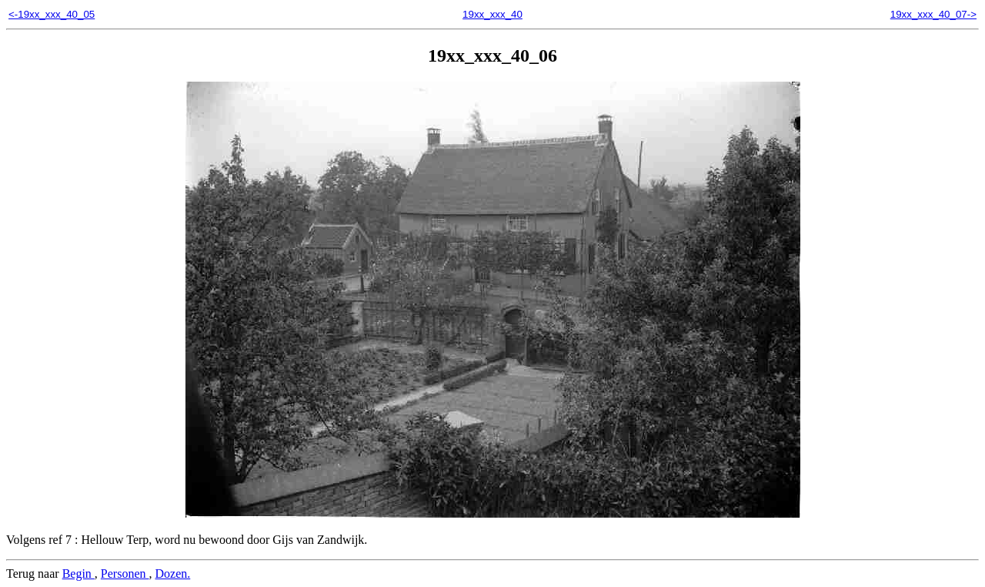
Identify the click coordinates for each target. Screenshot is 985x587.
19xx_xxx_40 (492, 14)
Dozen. (173, 573)
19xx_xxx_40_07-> (933, 14)
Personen (125, 573)
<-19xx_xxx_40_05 (51, 14)
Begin (78, 573)
